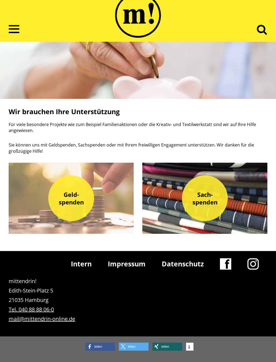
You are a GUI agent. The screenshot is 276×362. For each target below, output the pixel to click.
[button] (100, 347)
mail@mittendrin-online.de (42, 318)
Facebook (225, 264)
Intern (81, 263)
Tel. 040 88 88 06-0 (31, 309)
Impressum (127, 263)
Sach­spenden (205, 198)
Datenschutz (183, 263)
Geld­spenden (71, 198)
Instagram (253, 264)
